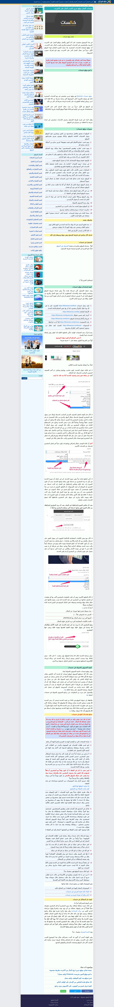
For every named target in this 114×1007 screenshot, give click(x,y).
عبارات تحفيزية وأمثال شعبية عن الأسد (28, 281)
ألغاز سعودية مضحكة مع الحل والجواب (28, 320)
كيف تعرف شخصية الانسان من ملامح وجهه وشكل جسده (28, 109)
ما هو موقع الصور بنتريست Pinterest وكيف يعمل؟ (75, 974)
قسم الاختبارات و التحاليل (34, 169)
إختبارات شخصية (64, 1)
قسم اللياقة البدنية (36, 212)
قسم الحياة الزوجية (36, 188)
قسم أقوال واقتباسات (35, 165)
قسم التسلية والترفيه (35, 173)
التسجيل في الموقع (62, 246)
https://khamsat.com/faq (71, 312)
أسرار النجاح (90, 1)
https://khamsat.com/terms (60, 318)
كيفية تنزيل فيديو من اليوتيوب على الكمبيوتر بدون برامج (73, 986)
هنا (65, 690)
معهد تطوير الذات (74, 997)
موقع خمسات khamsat (84, 96)
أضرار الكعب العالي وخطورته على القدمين (28, 46)
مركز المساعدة (76, 911)
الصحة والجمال (73, 1)
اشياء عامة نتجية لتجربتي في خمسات (77, 891)
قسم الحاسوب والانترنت (34, 184)
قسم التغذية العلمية (36, 177)
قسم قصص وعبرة (36, 242)
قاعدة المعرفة (85, 932)
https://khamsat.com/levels (72, 325)
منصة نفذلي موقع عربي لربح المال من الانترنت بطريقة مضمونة (70, 970)
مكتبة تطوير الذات (36, 250)
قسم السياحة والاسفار (35, 192)
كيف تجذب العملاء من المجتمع (79, 789)
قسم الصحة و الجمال (35, 200)
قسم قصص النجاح (36, 239)
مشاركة (87, 991)
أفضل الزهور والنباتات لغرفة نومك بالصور (29, 11)
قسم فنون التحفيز (36, 235)
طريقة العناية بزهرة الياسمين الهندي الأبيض (28, 80)
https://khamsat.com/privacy (70, 322)
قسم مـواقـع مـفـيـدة (35, 246)
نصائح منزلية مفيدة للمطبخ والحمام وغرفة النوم (28, 95)
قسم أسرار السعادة (36, 157)
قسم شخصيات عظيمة (35, 223)
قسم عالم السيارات (36, 227)
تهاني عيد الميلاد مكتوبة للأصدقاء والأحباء (28, 327)
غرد (75, 991)
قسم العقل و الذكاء (36, 204)
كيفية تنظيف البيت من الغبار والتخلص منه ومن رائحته (28, 87)
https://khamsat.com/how (67, 305)
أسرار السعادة (82, 1)
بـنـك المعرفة (37, 1)
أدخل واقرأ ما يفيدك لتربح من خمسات (77, 895)
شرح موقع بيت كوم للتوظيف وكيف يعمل (78, 978)
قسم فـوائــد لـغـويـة (35, 231)
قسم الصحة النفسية (36, 196)
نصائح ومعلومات (46, 1)
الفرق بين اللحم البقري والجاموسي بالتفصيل (28, 102)
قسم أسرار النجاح (36, 161)
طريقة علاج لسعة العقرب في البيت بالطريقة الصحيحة (28, 72)
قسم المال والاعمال (36, 215)
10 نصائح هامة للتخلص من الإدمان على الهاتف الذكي (74, 982)
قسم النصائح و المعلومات (34, 219)
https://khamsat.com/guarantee (62, 315)
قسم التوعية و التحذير (35, 181)
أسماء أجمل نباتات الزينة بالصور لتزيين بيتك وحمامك (28, 138)
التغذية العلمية (54, 1)
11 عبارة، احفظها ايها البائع (81, 786)
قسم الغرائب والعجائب (35, 208)
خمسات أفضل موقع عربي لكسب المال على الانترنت (73, 8)
